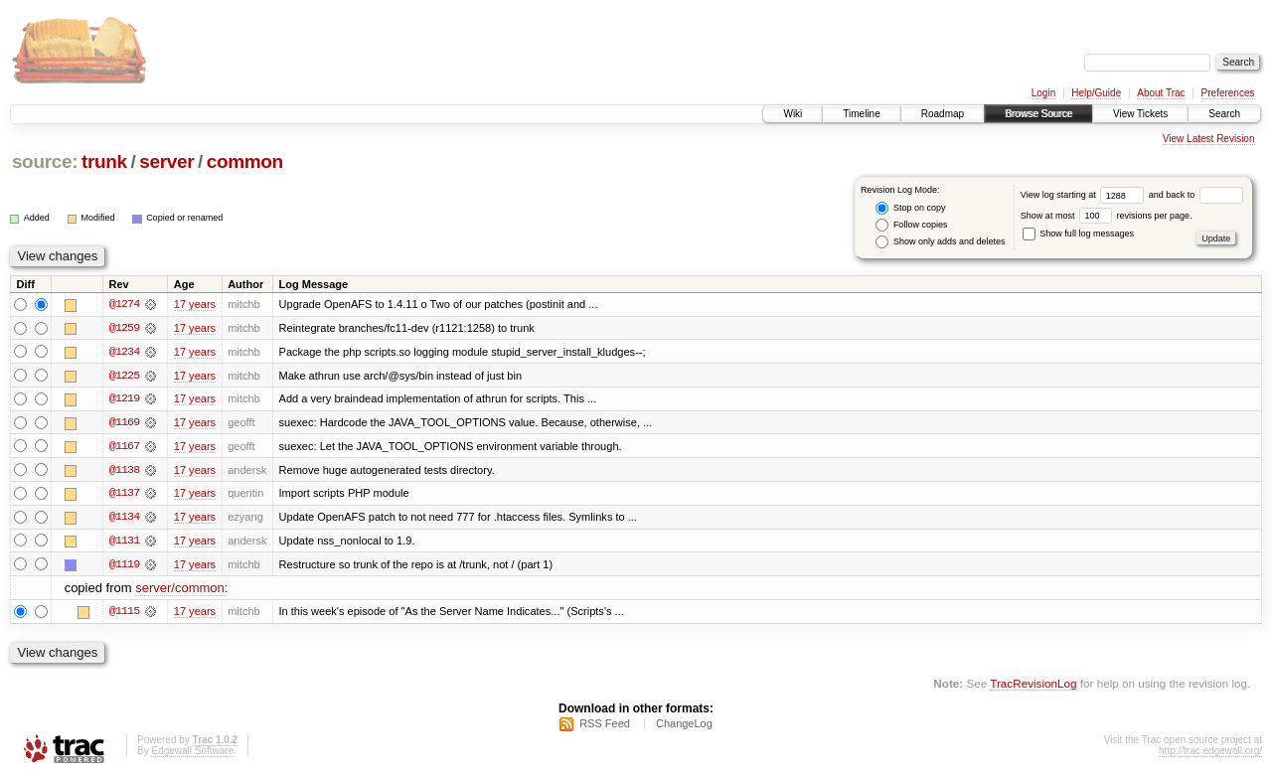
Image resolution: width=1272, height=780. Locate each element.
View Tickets (1140, 113)
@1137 (124, 495)
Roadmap (942, 113)
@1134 (124, 519)
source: (45, 161)
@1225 (124, 376)
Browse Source (1038, 113)
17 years (195, 304)
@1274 (124, 304)
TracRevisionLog (1033, 686)
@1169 (124, 423)
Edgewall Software (192, 753)
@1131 (124, 542)
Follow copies (911, 225)
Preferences (1228, 92)
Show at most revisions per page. (1106, 216)
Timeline (861, 113)
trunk (104, 161)
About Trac (1161, 92)
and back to (1196, 195)
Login (1043, 92)
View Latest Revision (1209, 138)
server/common (180, 590)
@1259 (124, 328)
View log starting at (1085, 195)
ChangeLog (684, 726)
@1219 (124, 399)
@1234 (124, 352)
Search (1224, 113)
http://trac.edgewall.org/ (1210, 753)
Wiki (792, 113)
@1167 (124, 447)
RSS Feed (604, 726)
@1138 (124, 471)
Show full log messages (1078, 233)
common (245, 161)
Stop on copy (910, 208)
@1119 (124, 566)
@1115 (124, 614)
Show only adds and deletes (940, 241)
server (166, 161)
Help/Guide (1096, 92)
